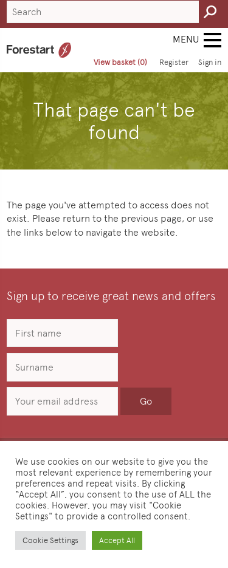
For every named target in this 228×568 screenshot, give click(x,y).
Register (173, 62)
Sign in (209, 62)
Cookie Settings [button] (50, 540)
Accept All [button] (117, 540)
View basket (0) (120, 62)
